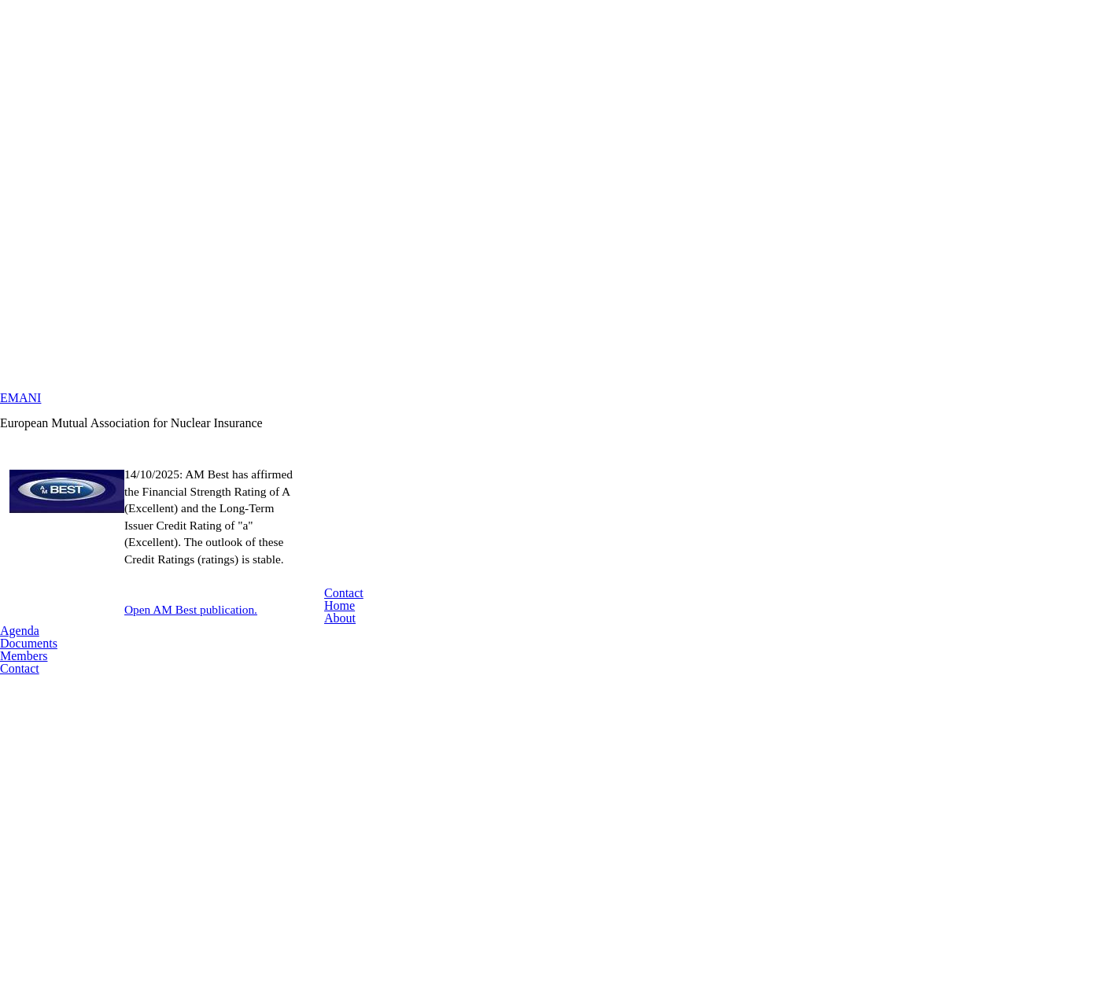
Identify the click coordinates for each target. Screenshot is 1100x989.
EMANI (550, 418)
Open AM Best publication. (580, 673)
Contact (550, 742)
